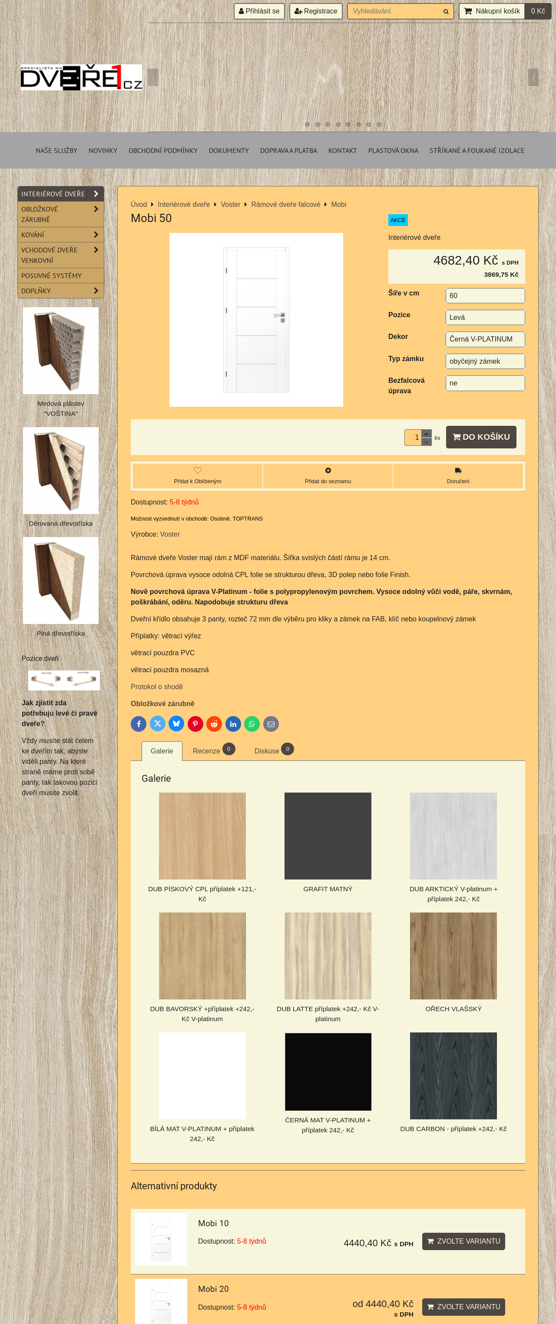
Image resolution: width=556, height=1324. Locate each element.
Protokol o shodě (157, 686)
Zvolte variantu (463, 1241)
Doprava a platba (288, 150)
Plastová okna (393, 150)
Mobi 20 (213, 1289)
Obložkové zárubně (163, 703)
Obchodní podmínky (163, 150)
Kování (62, 234)
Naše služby (56, 150)
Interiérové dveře (62, 193)
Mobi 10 (213, 1223)
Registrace (316, 11)
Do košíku (481, 436)
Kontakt (342, 150)
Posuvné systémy (51, 275)
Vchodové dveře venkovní (62, 255)
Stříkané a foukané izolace (477, 150)
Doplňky (62, 290)
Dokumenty (229, 150)
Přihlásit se (259, 11)
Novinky (103, 150)
